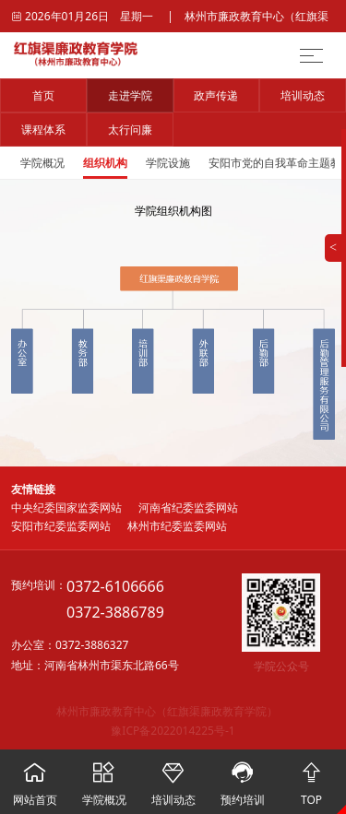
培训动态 (302, 95)
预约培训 (242, 778)
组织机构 (105, 163)
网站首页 (34, 778)
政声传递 (216, 95)
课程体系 (43, 129)
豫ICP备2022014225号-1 (172, 730)
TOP (311, 778)
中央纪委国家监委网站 (66, 507)
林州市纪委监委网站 (177, 526)
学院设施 (168, 163)
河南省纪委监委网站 (188, 507)
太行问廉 (130, 129)
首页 (43, 95)
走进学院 (130, 95)
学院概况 (42, 163)
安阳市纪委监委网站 (61, 526)
